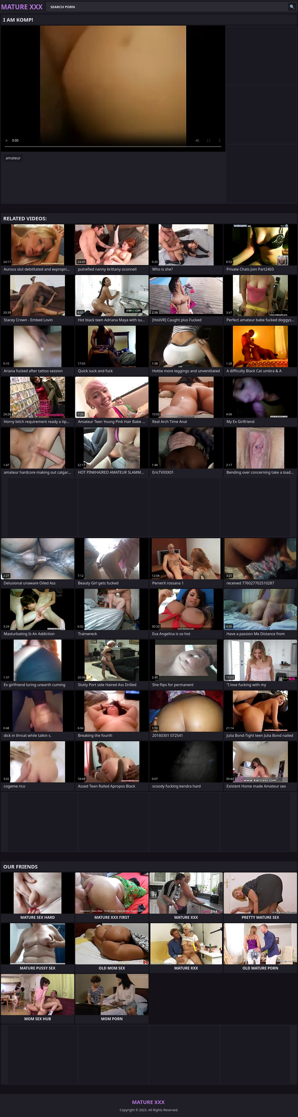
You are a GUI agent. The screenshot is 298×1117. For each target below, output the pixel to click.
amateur (13, 158)
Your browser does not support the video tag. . (113, 89)
